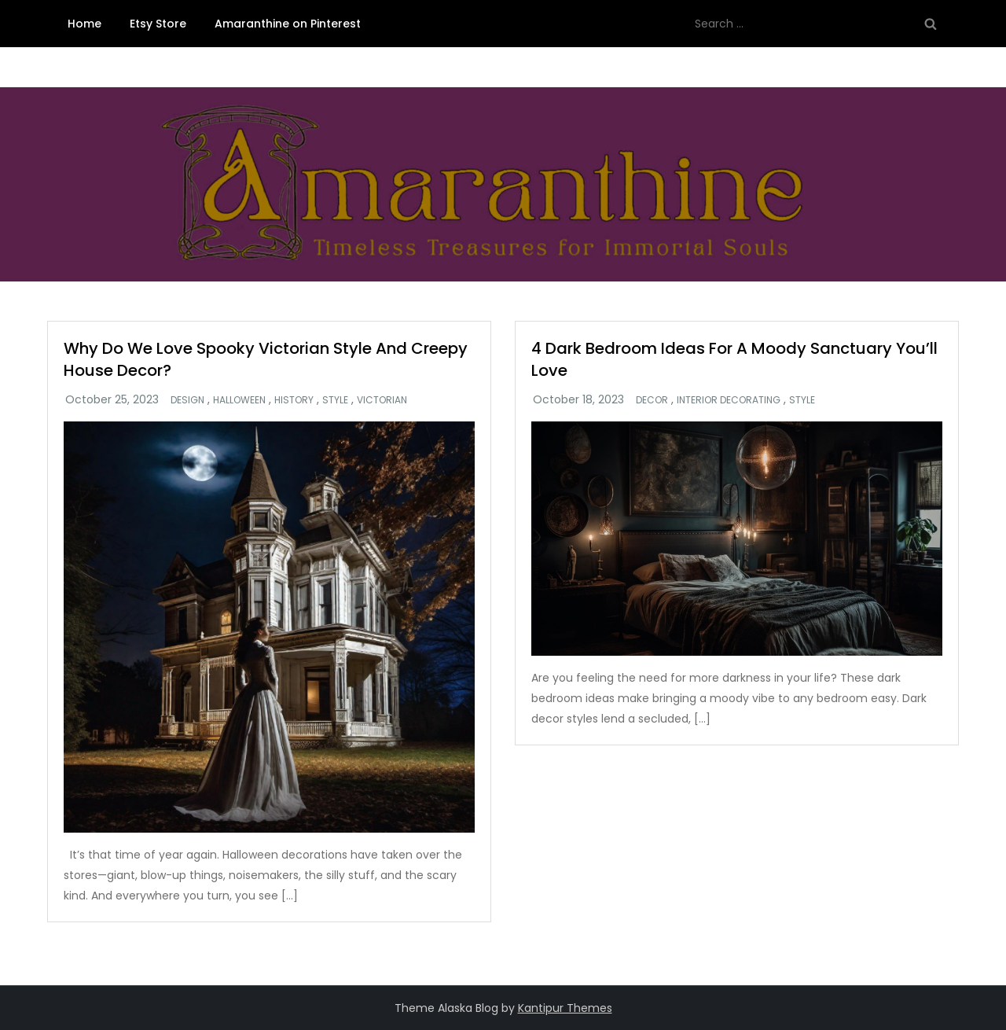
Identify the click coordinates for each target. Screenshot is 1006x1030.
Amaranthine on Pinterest (288, 23)
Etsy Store (158, 23)
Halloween (239, 400)
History (294, 400)
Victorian (382, 400)
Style (335, 400)
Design (187, 400)
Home (84, 23)
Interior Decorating (728, 400)
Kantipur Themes (565, 1008)
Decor (652, 400)
